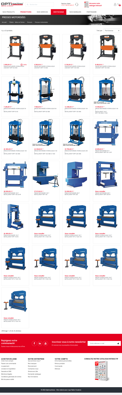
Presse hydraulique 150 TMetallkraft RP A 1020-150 (73, 278)
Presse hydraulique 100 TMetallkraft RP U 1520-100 (103, 236)
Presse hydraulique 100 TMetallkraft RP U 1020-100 (42, 236)
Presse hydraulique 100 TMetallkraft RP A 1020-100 (42, 278)
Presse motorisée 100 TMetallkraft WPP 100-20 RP (12, 193)
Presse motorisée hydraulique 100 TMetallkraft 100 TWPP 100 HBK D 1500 (106, 111)
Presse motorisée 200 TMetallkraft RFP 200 (72, 193)
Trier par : (100, 30)
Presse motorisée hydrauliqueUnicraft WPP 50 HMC (14, 67)
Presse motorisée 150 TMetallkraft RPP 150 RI (11, 236)
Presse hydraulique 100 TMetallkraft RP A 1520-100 (103, 278)
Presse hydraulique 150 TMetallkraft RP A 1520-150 (12, 320)
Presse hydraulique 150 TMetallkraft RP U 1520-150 (12, 278)
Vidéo (23, 64)
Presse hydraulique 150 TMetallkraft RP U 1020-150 (73, 236)
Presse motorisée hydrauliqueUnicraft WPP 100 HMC (75, 67)
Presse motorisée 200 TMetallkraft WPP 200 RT (103, 193)
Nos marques (75, 12)
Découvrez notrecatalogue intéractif (93, 4)
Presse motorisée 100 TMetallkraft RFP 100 (41, 193)
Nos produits (9, 12)
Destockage (58, 12)
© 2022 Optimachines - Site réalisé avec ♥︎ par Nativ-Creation (61, 390)
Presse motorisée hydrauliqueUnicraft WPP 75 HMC (44, 67)
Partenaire (91, 12)
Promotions (25, 12)
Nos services (42, 12)
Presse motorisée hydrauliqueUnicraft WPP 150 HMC (105, 67)
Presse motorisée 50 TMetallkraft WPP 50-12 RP (103, 151)
